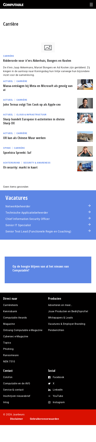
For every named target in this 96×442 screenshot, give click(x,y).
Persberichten (56, 330)
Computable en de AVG (16, 383)
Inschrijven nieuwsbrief (16, 396)
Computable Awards (15, 317)
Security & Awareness (37, 162)
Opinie (7, 148)
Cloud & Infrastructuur (31, 114)
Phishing (8, 348)
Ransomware (10, 355)
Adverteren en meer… (60, 305)
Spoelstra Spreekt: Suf (17, 152)
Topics (7, 342)
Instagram (59, 402)
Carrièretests (10, 305)
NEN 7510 (9, 361)
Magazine (9, 323)
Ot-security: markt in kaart (20, 167)
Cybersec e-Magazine (15, 336)
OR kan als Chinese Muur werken (24, 138)
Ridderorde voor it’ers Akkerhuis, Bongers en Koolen (37, 60)
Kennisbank (10, 311)
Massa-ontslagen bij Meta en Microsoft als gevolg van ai (38, 88)
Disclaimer (16, 418)
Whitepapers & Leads (60, 317)
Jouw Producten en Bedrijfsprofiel (68, 311)
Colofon (8, 377)
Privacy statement (21, 427)
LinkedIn (58, 389)
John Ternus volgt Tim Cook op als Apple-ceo (32, 104)
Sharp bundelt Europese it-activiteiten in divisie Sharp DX (34, 121)
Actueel (8, 81)
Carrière (8, 56)
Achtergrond (11, 162)
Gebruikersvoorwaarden (44, 418)
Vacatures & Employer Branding (66, 323)
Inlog (6, 402)
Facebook (58, 377)
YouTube (58, 396)
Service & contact (13, 389)
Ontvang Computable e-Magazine (22, 330)
